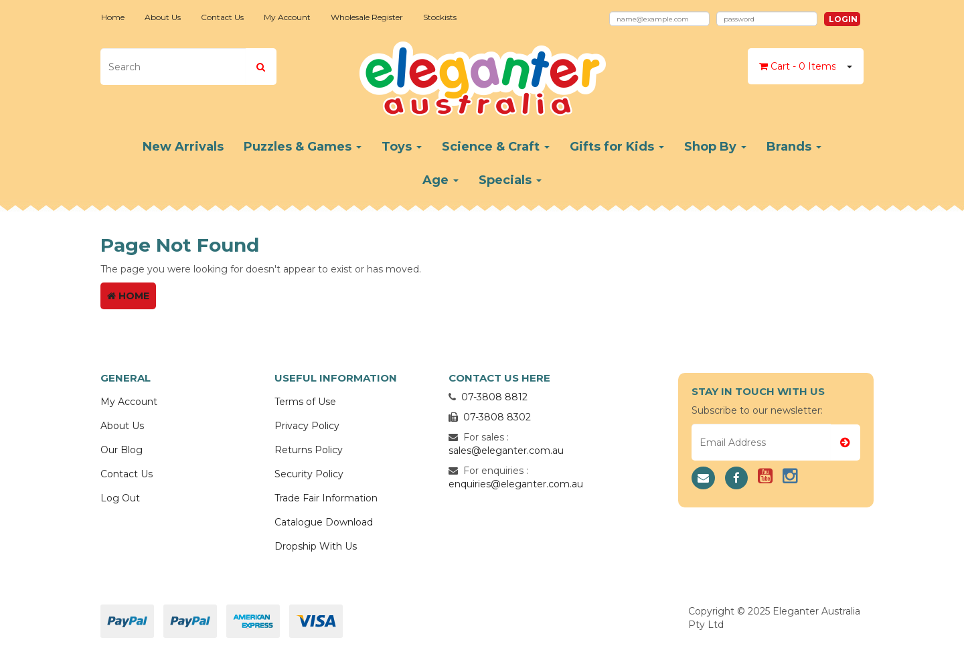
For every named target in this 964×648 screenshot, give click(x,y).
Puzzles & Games (303, 146)
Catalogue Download (323, 522)
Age (440, 180)
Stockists (440, 17)
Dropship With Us (315, 546)
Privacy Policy (306, 426)
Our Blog (121, 450)
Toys (402, 146)
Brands (794, 146)
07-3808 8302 (497, 417)
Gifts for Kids (617, 146)
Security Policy (308, 474)
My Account (287, 17)
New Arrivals (183, 146)
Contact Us (222, 17)
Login (843, 19)
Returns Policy (308, 450)
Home (113, 17)
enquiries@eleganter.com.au (516, 484)
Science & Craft (496, 146)
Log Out (120, 498)
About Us (163, 17)
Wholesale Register (367, 17)
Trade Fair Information (326, 498)
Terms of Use (305, 402)
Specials (510, 180)
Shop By (715, 146)
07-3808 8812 (494, 397)
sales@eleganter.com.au (506, 450)
